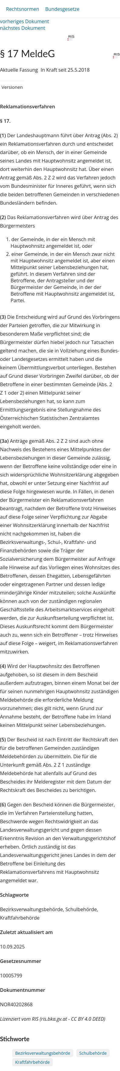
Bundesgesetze (62, 9)
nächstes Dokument (22, 28)
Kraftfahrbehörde (32, 1062)
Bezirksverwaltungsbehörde (42, 1053)
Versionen (12, 87)
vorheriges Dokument (24, 21)
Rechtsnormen (22, 9)
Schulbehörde (93, 1053)
